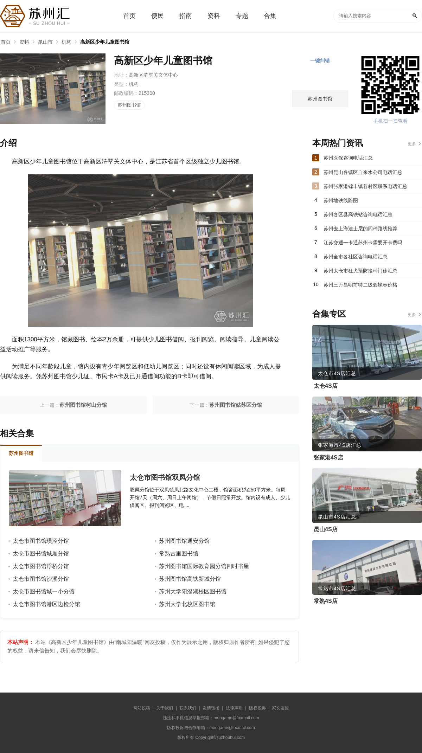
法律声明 (234, 708)
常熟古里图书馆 (178, 553)
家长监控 (280, 708)
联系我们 (187, 708)
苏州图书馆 (129, 105)
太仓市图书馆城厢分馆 (41, 553)
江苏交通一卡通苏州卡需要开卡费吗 (363, 242)
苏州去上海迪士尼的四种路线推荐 (360, 228)
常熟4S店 (326, 601)
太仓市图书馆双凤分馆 (165, 477)
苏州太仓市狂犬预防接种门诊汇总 (360, 270)
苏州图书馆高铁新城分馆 (190, 579)
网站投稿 (141, 708)
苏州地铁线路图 (341, 200)
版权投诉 (257, 708)
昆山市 (45, 42)
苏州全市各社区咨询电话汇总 (356, 256)
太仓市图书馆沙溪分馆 (41, 579)
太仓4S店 (326, 386)
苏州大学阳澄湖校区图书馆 (192, 591)
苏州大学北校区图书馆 (187, 604)
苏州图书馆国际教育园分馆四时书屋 (204, 566)
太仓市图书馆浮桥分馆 (41, 566)
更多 (412, 143)
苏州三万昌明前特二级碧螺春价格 (360, 285)
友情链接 (211, 708)
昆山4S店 (326, 529)
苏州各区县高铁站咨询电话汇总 (358, 214)
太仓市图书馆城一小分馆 (44, 591)
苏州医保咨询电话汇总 (348, 158)
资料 (24, 42)
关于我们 (164, 708)
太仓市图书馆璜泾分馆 (41, 541)
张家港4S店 (328, 458)
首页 (6, 42)
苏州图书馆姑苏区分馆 (235, 405)
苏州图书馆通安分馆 (184, 541)
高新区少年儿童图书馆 (104, 42)
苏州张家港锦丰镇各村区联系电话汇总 (365, 186)
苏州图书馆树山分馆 (83, 405)
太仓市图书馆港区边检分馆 (46, 604)
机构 (66, 42)
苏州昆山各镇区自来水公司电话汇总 (363, 172)
